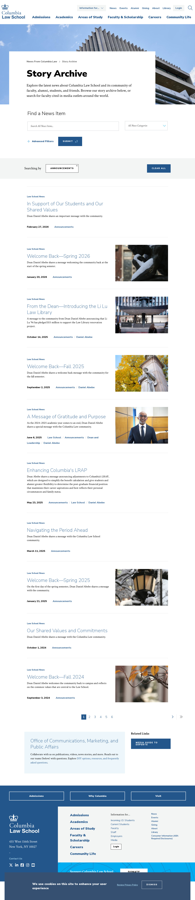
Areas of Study (82, 828)
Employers (116, 836)
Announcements (64, 227)
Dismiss (151, 884)
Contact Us (15, 858)
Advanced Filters (43, 141)
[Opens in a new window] (11, 865)
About (156, 8)
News (113, 8)
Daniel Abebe (84, 337)
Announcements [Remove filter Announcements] (62, 168)
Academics (79, 822)
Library (167, 8)
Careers (76, 847)
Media (114, 840)
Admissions (79, 815)
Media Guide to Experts (147, 743)
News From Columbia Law (42, 61)
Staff (113, 832)
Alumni (135, 8)
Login (179, 8)
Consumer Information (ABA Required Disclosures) (164, 837)
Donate (134, 871)
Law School (54, 437)
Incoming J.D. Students (123, 820)
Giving (145, 8)
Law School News (36, 196)
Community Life (83, 854)
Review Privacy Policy (127, 885)
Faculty (115, 828)
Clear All (159, 168)
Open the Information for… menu (91, 8)
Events (124, 8)
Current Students (120, 824)
